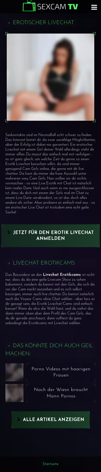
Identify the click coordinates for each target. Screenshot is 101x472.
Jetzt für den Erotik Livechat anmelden (53, 235)
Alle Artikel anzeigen (53, 420)
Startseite (50, 464)
